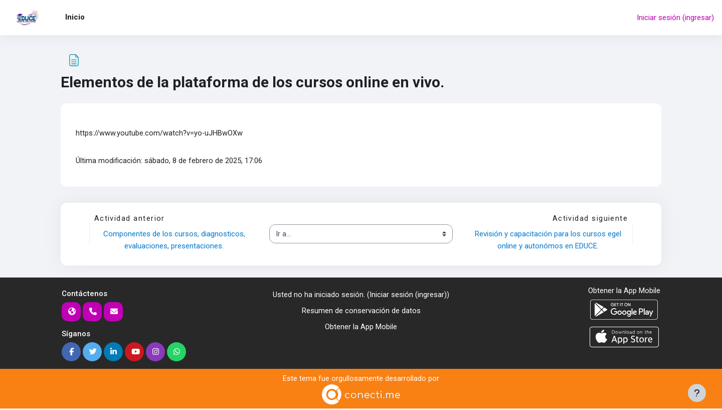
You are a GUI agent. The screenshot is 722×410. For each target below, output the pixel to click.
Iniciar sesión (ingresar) (675, 17)
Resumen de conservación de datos (361, 312)
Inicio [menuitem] (75, 17)
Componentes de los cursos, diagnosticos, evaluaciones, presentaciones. (175, 240)
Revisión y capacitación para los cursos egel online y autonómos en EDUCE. (548, 240)
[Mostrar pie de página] (697, 393)
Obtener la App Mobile (361, 328)
